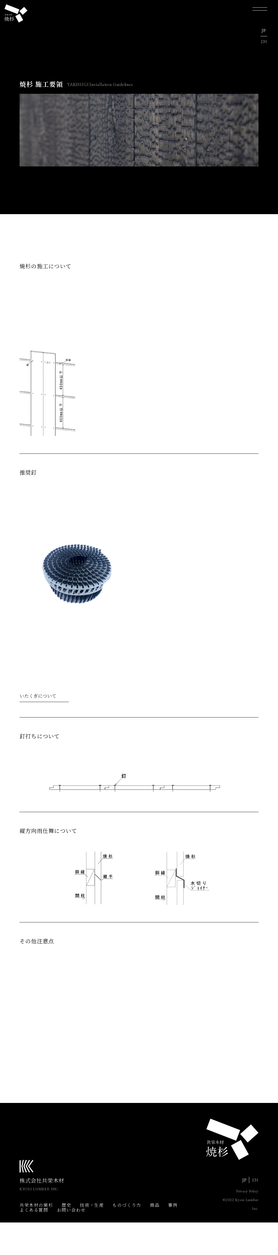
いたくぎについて (38, 709)
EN (264, 42)
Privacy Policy (247, 1223)
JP (264, 31)
